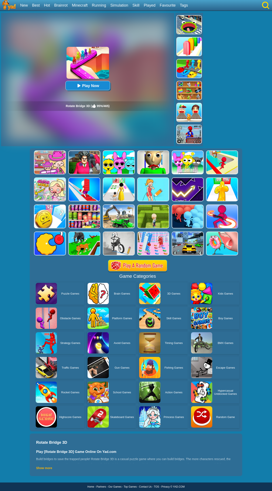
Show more (44, 468)
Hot (47, 5)
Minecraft (80, 5)
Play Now (87, 85)
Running (99, 5)
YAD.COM (179, 486)
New (24, 5)
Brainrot (61, 5)
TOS (156, 486)
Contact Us (145, 486)
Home (90, 486)
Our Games (115, 486)
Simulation (119, 5)
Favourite (168, 5)
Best (36, 5)
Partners (101, 486)
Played (149, 5)
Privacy (165, 486)
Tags (184, 5)
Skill (135, 5)
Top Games (130, 486)
